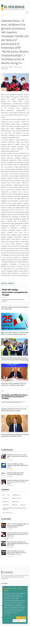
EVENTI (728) (14, 504)
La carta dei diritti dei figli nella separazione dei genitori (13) (14, 508)
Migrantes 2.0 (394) (16, 498)
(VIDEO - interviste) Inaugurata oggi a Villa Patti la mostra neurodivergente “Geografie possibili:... (17, 525)
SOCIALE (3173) (5, 498)
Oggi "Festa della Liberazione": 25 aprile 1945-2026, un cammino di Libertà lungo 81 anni (14, 333)
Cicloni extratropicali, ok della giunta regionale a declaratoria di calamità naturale (15, 435)
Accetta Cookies (21, 618)
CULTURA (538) (5, 504)
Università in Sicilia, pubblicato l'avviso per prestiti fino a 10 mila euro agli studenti (13, 384)
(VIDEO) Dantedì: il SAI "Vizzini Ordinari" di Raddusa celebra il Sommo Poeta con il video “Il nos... (17, 534)
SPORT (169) (22, 504)
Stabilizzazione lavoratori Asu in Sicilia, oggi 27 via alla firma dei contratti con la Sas (17, 456)
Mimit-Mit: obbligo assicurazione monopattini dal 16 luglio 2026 (15, 473)
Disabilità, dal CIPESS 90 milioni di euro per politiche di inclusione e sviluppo (14, 409)
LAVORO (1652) (5, 501)
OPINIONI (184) (15, 501)
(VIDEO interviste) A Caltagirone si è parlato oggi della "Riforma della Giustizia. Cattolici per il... (17, 543)
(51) (8, 495)
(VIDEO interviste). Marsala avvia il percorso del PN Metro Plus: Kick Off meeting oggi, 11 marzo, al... (16, 552)
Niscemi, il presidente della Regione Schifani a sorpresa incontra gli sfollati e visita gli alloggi (15, 359)
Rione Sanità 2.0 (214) (7, 512)
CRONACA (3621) (15, 495)
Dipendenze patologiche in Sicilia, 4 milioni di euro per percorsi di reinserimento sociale (18, 482)
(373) (3, 495)
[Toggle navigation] (27, 12)
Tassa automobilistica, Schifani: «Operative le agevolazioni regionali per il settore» (17, 465)
